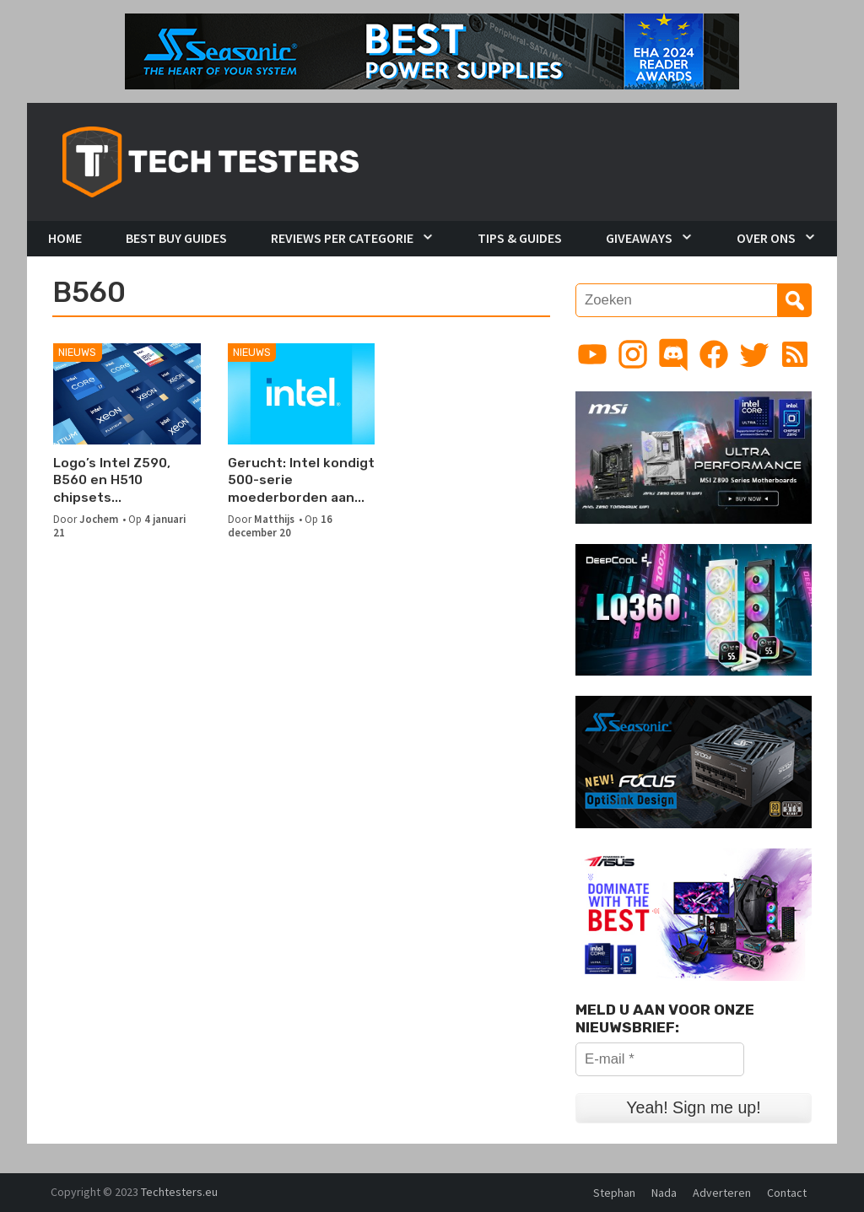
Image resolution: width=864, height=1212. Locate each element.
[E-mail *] (659, 1059)
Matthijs (274, 518)
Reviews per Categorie (342, 237)
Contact (787, 1192)
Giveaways (639, 237)
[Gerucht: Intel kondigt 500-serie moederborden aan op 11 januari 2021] (301, 393)
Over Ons (766, 237)
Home (65, 237)
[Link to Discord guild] (673, 354)
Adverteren (722, 1192)
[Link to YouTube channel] (592, 354)
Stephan (614, 1192)
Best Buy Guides (176, 237)
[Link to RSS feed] (795, 354)
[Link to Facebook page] (714, 354)
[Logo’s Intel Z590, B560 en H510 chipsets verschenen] (127, 393)
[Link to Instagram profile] (633, 354)
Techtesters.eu (179, 1191)
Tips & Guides (520, 237)
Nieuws (77, 352)
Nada (664, 1192)
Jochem (98, 518)
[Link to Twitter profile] (754, 354)
